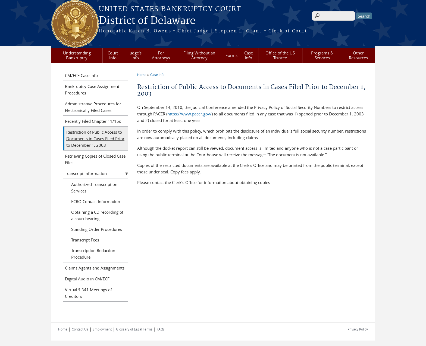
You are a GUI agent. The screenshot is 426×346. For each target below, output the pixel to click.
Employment (102, 329)
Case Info (248, 55)
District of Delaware (147, 21)
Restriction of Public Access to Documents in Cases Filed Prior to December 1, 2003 (95, 138)
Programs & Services (322, 55)
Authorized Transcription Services (94, 188)
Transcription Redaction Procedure (93, 254)
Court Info (113, 55)
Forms (231, 55)
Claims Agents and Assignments (94, 268)
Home (141, 74)
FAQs (161, 329)
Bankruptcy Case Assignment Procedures (92, 90)
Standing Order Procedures (96, 229)
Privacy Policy (357, 329)
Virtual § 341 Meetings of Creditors (88, 293)
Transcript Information (86, 173)
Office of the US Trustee (280, 55)
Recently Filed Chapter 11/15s (93, 121)
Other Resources (358, 55)
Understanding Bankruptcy (77, 55)
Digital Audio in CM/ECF (87, 278)
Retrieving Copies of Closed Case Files (95, 159)
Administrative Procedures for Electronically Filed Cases (93, 107)
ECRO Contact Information (95, 201)
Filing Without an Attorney (199, 55)
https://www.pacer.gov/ (189, 114)
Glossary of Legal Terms (134, 329)
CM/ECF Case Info (81, 75)
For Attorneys (161, 55)
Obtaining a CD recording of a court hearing (97, 215)
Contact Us (80, 329)
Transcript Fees (85, 240)
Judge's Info (135, 55)
